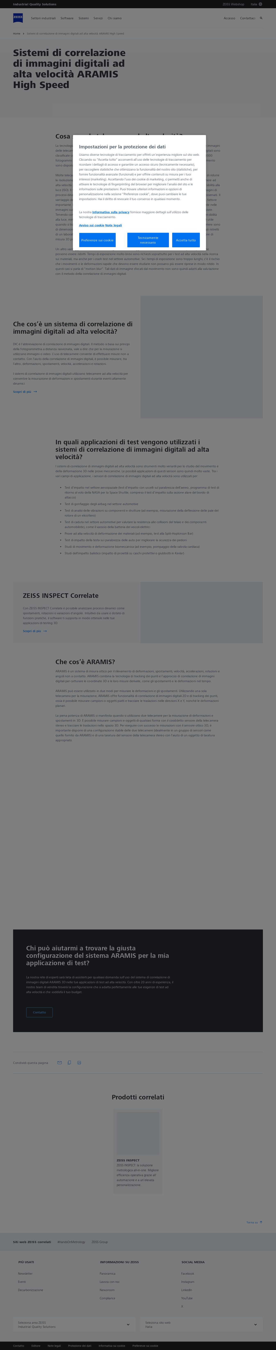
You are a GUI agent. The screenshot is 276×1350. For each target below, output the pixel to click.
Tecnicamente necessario (148, 239)
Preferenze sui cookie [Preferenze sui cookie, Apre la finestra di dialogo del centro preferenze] (97, 240)
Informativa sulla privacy (110, 212)
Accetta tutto (186, 240)
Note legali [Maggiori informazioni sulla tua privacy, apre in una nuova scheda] (113, 225)
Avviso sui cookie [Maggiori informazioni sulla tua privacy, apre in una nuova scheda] (91, 225)
